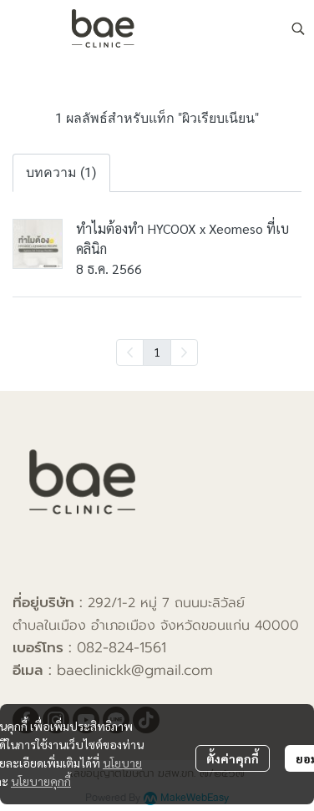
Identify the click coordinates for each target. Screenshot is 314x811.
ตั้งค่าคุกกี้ (232, 758)
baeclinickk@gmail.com (135, 670)
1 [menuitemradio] (157, 351)
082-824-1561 (121, 647)
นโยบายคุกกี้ (41, 780)
